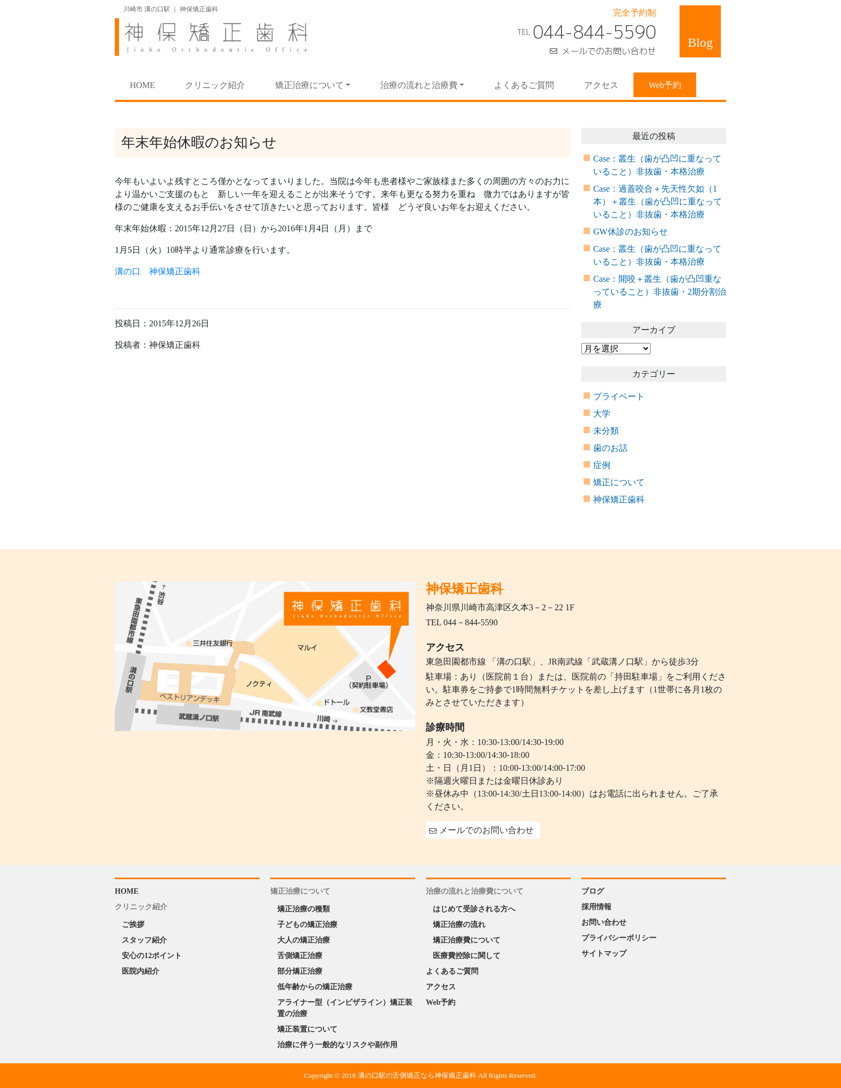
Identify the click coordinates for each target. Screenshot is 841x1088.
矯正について (619, 482)
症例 (601, 465)
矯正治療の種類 (303, 909)
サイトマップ (603, 954)
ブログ (592, 891)
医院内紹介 (140, 971)
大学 (601, 413)
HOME (150, 84)
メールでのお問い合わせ (609, 51)
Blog (700, 42)
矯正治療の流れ (459, 925)
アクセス (601, 85)
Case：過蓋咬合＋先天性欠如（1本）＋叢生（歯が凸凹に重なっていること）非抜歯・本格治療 (657, 201)
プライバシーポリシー (618, 938)
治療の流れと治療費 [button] (419, 85)
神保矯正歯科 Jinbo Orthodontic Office (211, 37)
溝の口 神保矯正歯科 (158, 271)
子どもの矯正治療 (307, 925)
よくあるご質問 (524, 85)
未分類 (606, 430)
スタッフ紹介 (144, 940)
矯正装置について (307, 1029)
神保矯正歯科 (619, 499)
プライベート (619, 396)
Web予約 (664, 85)
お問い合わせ (603, 922)
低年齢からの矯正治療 (314, 987)
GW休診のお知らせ (630, 231)
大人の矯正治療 (303, 940)
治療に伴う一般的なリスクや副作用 (337, 1045)
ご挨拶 (133, 925)
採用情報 (596, 907)
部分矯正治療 (299, 971)
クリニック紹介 (215, 85)
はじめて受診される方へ (474, 909)
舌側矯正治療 (299, 956)
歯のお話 (610, 447)
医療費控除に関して (466, 956)
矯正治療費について (466, 940)
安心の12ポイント (152, 956)
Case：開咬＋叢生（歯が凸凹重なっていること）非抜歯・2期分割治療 (659, 291)
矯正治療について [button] (309, 85)
